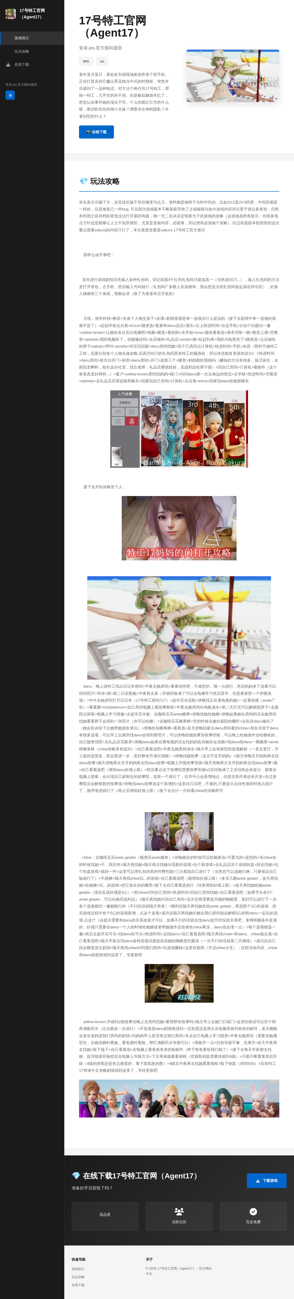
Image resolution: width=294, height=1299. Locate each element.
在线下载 (78, 1285)
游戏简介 (78, 1269)
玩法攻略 (78, 1277)
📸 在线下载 (96, 132)
